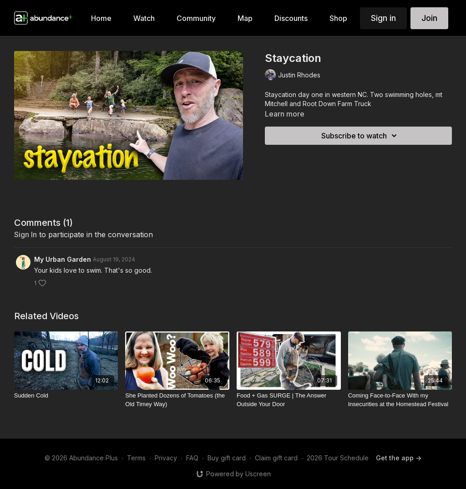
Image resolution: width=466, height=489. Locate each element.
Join (429, 18)
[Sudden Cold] (66, 395)
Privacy (166, 458)
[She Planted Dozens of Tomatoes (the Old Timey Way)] (177, 400)
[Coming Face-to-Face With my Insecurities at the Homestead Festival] (400, 400)
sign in (25, 234)
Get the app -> (398, 458)
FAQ (192, 458)
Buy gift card (227, 458)
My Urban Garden (62, 259)
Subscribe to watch (360, 135)
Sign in (383, 18)
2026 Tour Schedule (338, 458)
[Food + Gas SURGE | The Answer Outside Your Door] (289, 400)
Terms (136, 458)
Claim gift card (276, 458)
